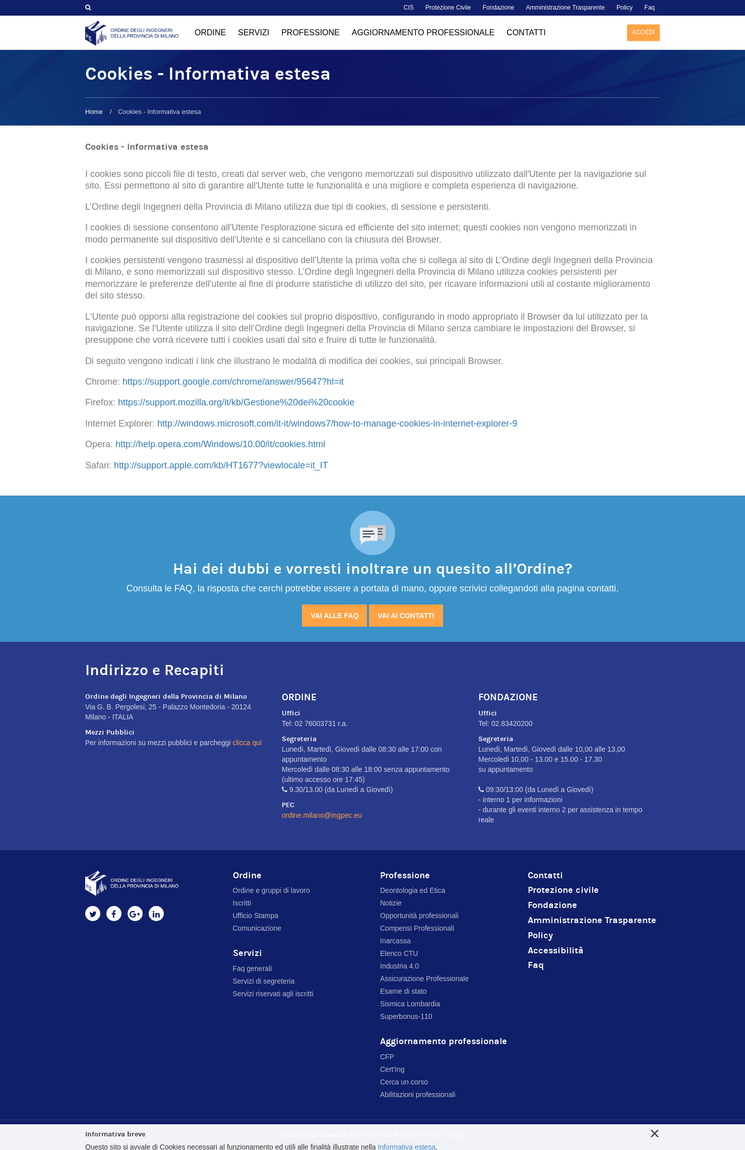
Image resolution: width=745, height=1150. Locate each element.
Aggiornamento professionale (423, 32)
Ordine (210, 32)
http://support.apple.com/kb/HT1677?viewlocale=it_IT (221, 465)
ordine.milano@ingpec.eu (322, 815)
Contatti (526, 32)
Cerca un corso (404, 1082)
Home (94, 111)
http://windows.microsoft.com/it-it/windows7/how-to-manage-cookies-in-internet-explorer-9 (337, 423)
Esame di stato (403, 991)
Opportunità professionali (419, 916)
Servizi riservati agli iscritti (273, 994)
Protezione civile (563, 890)
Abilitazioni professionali (417, 1095)
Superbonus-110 (406, 1016)
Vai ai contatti (406, 616)
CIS (409, 7)
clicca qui (247, 743)
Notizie (391, 903)
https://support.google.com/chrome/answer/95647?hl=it (233, 382)
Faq (649, 7)
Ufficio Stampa (256, 916)
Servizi (253, 32)
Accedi (643, 32)
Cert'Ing (392, 1069)
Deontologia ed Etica (412, 890)
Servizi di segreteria (264, 981)
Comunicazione (257, 928)
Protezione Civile (448, 7)
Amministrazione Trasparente (565, 7)
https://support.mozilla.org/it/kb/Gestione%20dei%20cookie (236, 402)
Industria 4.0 (399, 966)
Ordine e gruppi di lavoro (271, 890)
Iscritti (242, 903)
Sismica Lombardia (410, 1004)
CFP (387, 1057)
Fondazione (498, 7)
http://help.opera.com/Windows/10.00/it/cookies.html (220, 444)
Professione (310, 32)
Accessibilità (556, 950)
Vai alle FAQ (334, 616)
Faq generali (252, 968)
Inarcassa (395, 941)
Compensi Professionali (417, 928)
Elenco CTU (399, 953)
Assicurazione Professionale (424, 979)
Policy (624, 7)
